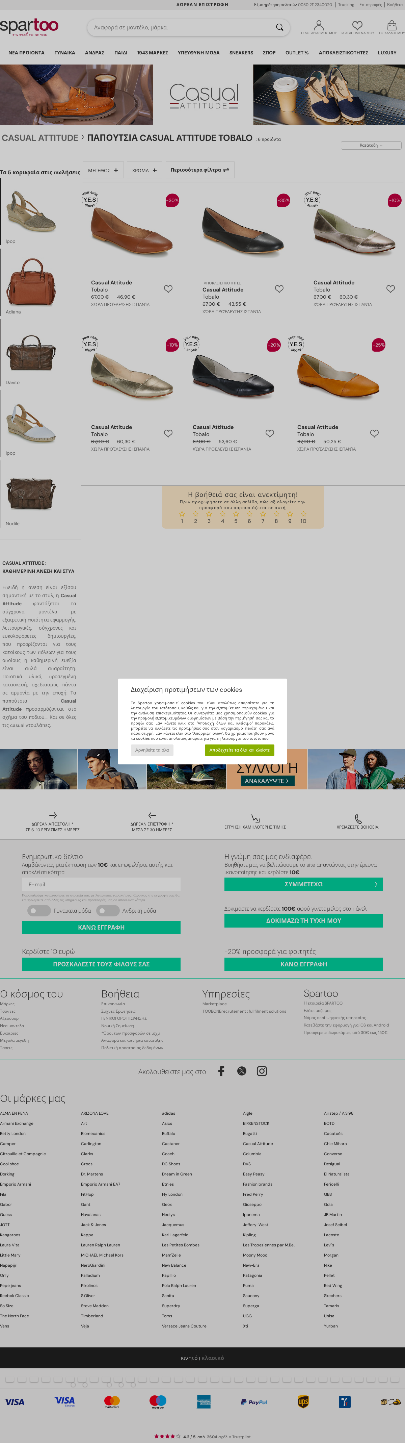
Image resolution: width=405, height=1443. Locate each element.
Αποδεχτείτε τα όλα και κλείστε (239, 750)
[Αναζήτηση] (280, 27)
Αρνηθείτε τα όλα (152, 750)
